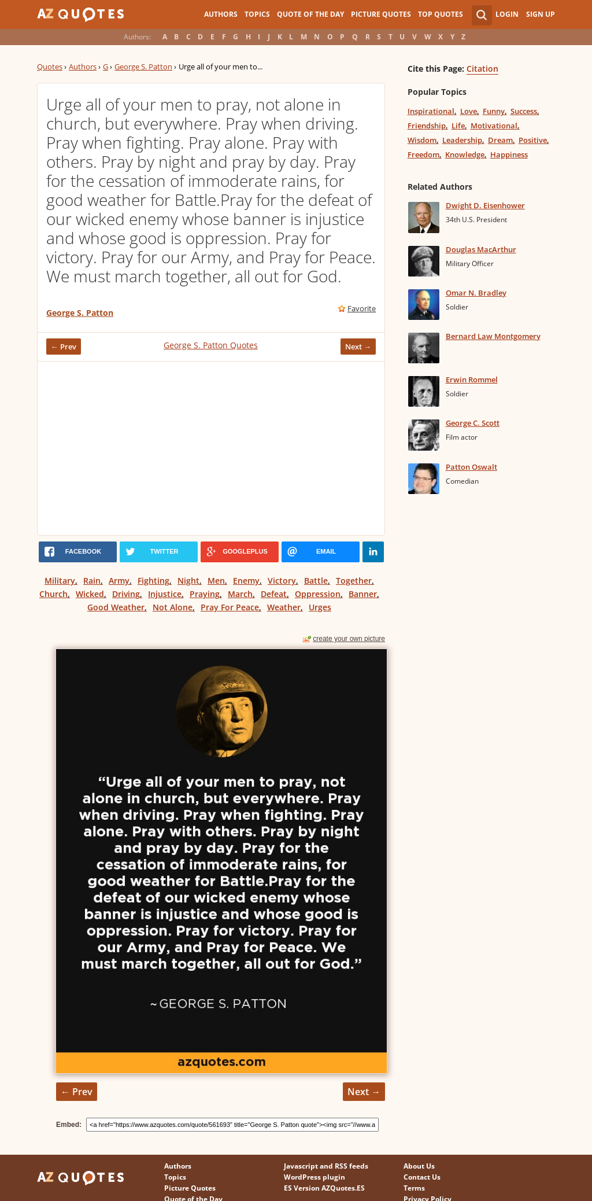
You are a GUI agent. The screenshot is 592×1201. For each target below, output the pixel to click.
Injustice (165, 593)
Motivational (494, 125)
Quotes (49, 66)
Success (523, 111)
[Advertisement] (211, 448)
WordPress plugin (314, 1177)
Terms (414, 1188)
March (240, 593)
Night (188, 580)
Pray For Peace (230, 607)
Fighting (153, 580)
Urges (320, 607)
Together (354, 580)
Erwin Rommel (472, 379)
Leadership (462, 140)
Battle (316, 580)
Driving (126, 593)
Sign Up (540, 14)
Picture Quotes (381, 14)
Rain (92, 580)
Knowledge (464, 154)
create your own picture (349, 639)
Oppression (318, 593)
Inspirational (431, 111)
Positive (533, 140)
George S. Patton (143, 66)
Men (216, 580)
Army (119, 580)
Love (468, 111)
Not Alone (173, 607)
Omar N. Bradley (476, 293)
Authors (221, 14)
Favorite (361, 308)
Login (507, 14)
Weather (284, 607)
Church (53, 593)
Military (60, 580)
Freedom (423, 154)
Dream (500, 140)
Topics (257, 14)
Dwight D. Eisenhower (485, 205)
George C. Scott (473, 423)
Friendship (427, 125)
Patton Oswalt (471, 467)
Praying (205, 593)
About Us (419, 1166)
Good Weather (116, 607)
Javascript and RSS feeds (326, 1166)
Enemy (246, 580)
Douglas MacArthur (481, 249)
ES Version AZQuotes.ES (324, 1188)
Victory (282, 580)
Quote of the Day (310, 14)
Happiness (509, 154)
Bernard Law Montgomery (493, 336)
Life (458, 125)
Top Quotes (440, 14)
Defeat (274, 593)
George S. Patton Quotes (211, 345)
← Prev (63, 346)
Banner (363, 593)
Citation (482, 68)
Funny (494, 111)
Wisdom (422, 140)
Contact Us (422, 1177)
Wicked (90, 593)
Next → (358, 346)
